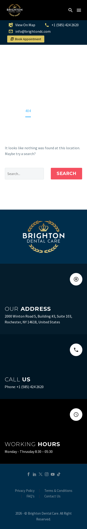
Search (66, 173)
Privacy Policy (25, 491)
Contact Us (52, 496)
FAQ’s (30, 496)
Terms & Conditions (58, 491)
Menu (79, 10)
